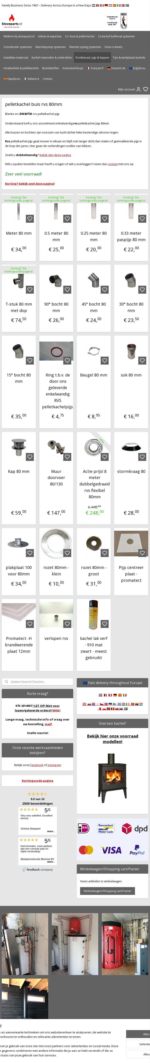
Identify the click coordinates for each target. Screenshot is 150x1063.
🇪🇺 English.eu (137, 68)
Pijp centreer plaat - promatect (131, 574)
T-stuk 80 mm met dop (19, 307)
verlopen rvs (56, 638)
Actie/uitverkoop (72, 68)
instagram (54, 765)
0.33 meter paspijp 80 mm (131, 236)
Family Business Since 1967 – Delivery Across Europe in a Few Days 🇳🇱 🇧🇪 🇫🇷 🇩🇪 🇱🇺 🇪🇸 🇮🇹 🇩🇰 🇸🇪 (65, 5)
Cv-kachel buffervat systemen (116, 36)
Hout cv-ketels (113, 47)
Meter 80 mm (19, 233)
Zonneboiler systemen (18, 47)
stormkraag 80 (131, 471)
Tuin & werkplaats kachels (129, 57)
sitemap (89, 1055)
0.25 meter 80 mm (94, 236)
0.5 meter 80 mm (56, 236)
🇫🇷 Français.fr (95, 68)
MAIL (56, 710)
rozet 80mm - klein (56, 571)
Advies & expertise (50, 36)
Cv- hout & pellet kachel (79, 36)
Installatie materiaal (16, 57)
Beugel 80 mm (93, 375)
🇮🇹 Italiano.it (31, 79)
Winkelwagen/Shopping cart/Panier (107, 891)
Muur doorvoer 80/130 (56, 478)
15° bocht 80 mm (19, 378)
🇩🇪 (115, 695)
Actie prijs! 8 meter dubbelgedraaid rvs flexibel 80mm (94, 484)
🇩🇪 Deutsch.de (116, 68)
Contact (47, 79)
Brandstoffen (50, 68)
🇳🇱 (100, 695)
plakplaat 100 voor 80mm (19, 571)
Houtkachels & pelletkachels (21, 68)
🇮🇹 (125, 695)
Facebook (36, 765)
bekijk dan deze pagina (55, 155)
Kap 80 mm (18, 471)
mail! (48, 724)
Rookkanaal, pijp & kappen (92, 57)
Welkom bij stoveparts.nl (19, 36)
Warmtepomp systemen (50, 47)
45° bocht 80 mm (94, 307)
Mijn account (129, 89)
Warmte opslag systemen (85, 47)
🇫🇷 (110, 695)
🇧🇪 (105, 695)
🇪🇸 (120, 695)
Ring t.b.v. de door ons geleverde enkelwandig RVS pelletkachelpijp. (58, 390)
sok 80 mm (131, 375)
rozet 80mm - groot (94, 571)
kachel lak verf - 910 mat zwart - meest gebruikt (94, 648)
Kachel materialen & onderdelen (52, 57)
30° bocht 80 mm (131, 307)
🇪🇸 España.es (12, 79)
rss (98, 1055)
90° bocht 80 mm (56, 307)
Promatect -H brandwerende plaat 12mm (19, 645)
